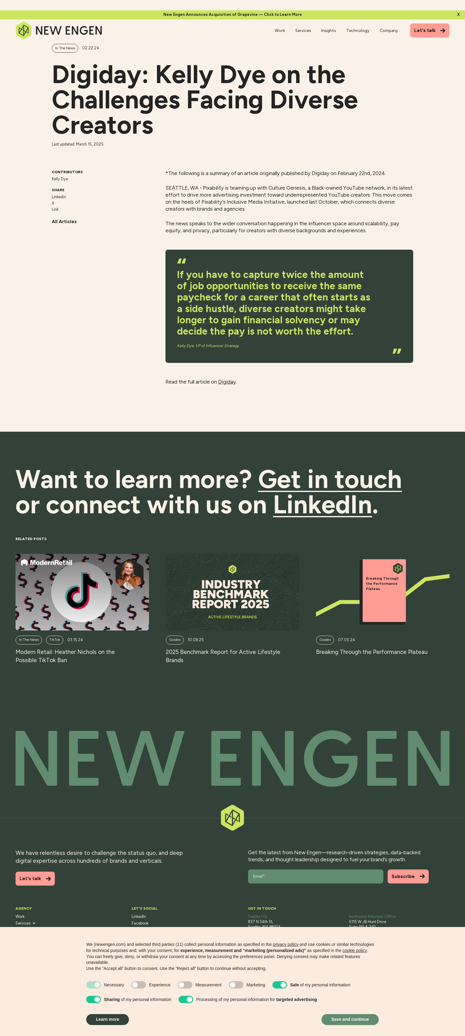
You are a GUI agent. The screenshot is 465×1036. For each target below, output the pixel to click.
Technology (357, 30)
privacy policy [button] (285, 944)
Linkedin (59, 197)
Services (303, 30)
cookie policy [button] (355, 950)
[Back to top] (232, 758)
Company (389, 30)
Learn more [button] (107, 1019)
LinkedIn (139, 916)
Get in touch (330, 479)
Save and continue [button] (350, 1019)
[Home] (59, 30)
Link (55, 209)
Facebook (140, 923)
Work (280, 30)
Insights (328, 30)
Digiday (227, 382)
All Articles (64, 221)
